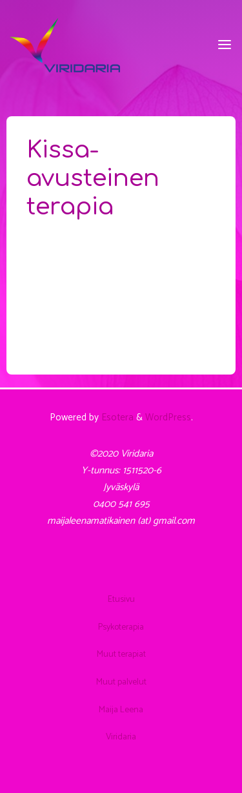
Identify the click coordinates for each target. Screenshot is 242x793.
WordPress (168, 417)
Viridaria (121, 737)
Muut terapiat (121, 654)
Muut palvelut (121, 682)
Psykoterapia (121, 627)
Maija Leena (121, 710)
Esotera (116, 417)
